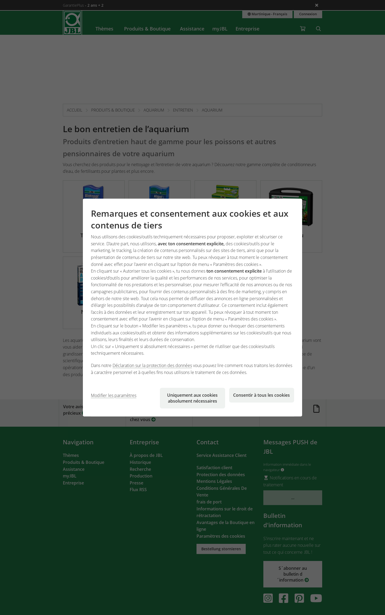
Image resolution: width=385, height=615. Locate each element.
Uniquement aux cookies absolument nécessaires (192, 398)
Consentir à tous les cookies (261, 395)
